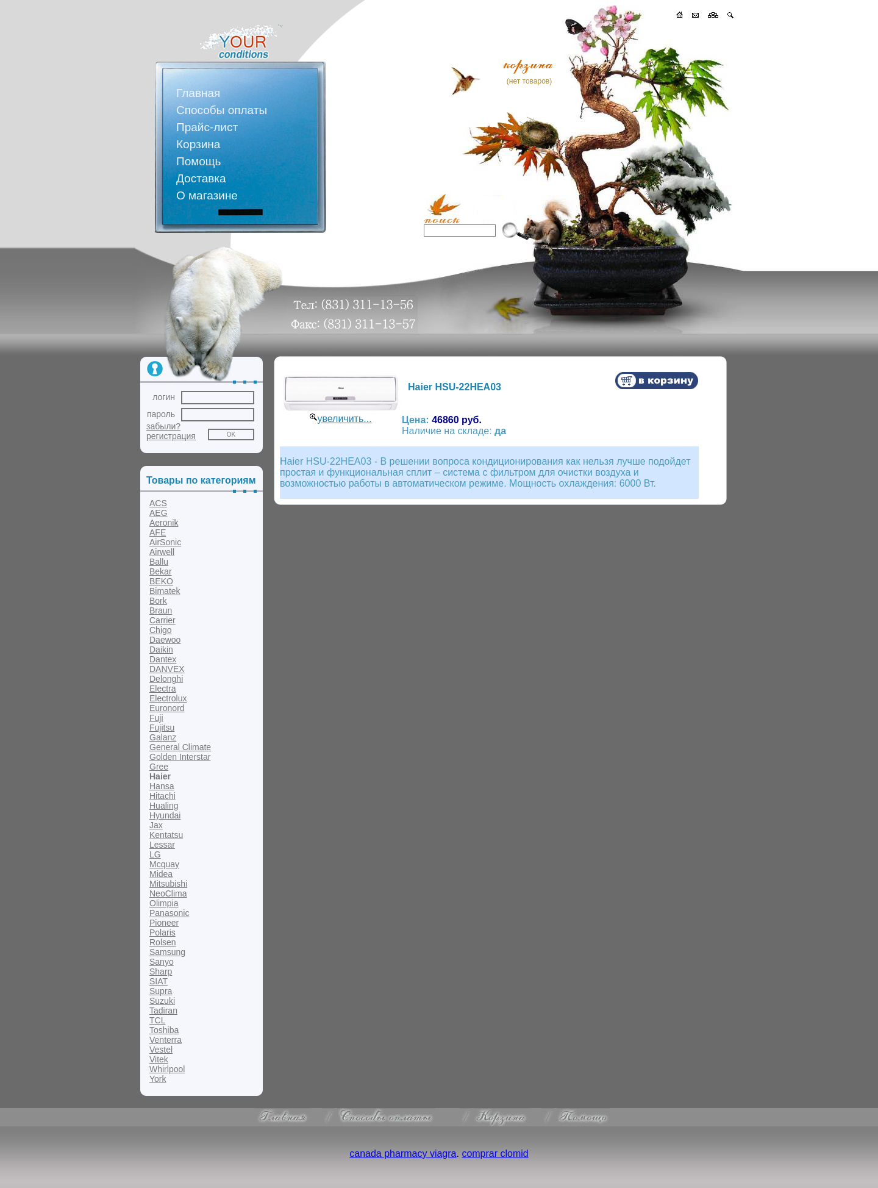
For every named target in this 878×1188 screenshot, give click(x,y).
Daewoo (164, 640)
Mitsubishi (168, 884)
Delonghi (166, 679)
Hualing (163, 805)
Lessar (162, 845)
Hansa (161, 786)
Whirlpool (167, 1069)
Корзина (198, 144)
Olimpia (163, 903)
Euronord (167, 708)
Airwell (161, 552)
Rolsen (162, 942)
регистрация (171, 436)
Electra (162, 688)
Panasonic (169, 913)
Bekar (160, 571)
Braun (160, 610)
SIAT (158, 981)
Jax (156, 825)
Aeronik (163, 523)
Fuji (156, 718)
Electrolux (168, 698)
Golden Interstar (179, 757)
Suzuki (162, 1001)
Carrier (162, 620)
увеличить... (344, 418)
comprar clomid (495, 1153)
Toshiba (164, 1030)
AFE (157, 532)
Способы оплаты (221, 110)
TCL (157, 1020)
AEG (158, 513)
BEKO (161, 581)
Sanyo (161, 962)
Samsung (167, 952)
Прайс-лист (207, 127)
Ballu (158, 562)
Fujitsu (161, 727)
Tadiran (163, 1010)
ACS (158, 503)
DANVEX (167, 669)
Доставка (201, 178)
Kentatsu (166, 835)
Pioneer (164, 923)
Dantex (162, 659)
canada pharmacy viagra (402, 1153)
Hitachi (162, 796)
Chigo (160, 630)
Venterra (165, 1040)
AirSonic (165, 542)
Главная (198, 93)
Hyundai (164, 815)
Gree (158, 766)
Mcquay (164, 864)
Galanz (162, 737)
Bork (158, 601)
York (157, 1079)
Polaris (162, 932)
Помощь (198, 161)
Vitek (158, 1059)
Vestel (161, 1049)
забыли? (163, 426)
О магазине (207, 195)
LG (155, 854)
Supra (160, 991)
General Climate (180, 747)
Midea (161, 874)
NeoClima (168, 893)
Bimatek (164, 591)
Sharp (160, 971)
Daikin (161, 649)
